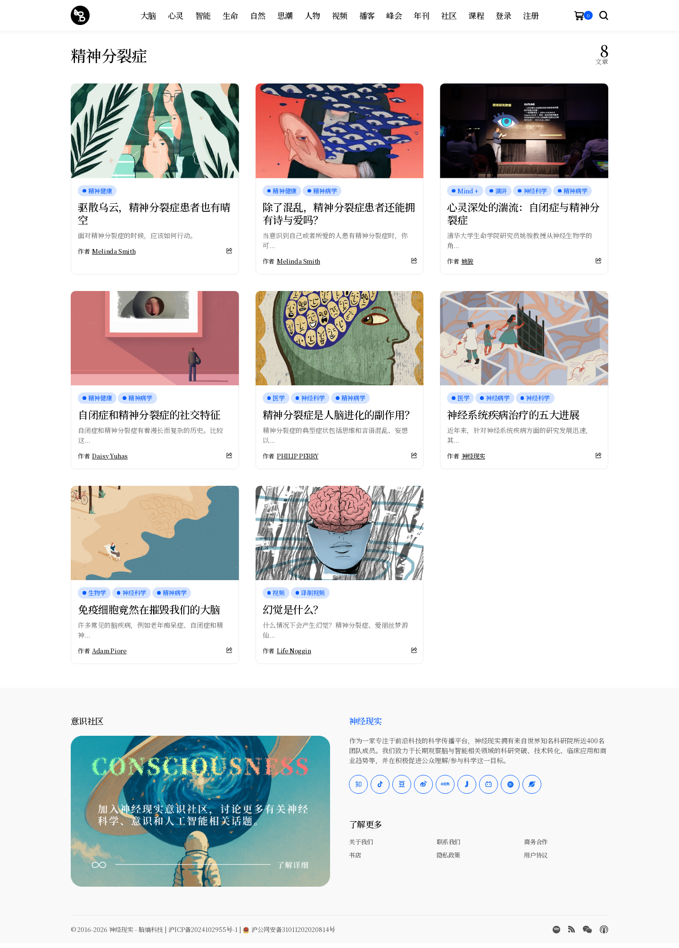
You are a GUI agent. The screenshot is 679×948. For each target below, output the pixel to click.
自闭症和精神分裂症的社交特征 (149, 414)
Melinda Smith (113, 251)
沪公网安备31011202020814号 (289, 929)
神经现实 (473, 456)
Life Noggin (294, 651)
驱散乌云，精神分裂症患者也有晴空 (154, 213)
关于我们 (361, 841)
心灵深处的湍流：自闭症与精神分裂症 (523, 213)
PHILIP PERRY (297, 456)
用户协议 (535, 854)
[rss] (571, 929)
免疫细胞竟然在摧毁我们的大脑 (149, 609)
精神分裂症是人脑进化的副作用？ (339, 414)
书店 (355, 854)
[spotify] (556, 929)
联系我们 (448, 841)
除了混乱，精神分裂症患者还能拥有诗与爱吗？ (339, 213)
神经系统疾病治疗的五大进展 (513, 414)
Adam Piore (109, 651)
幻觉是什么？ (293, 609)
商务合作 (535, 841)
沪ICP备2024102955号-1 (203, 929)
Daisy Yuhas (110, 456)
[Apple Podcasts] (604, 929)
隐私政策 (448, 854)
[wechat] (587, 929)
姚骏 (467, 261)
